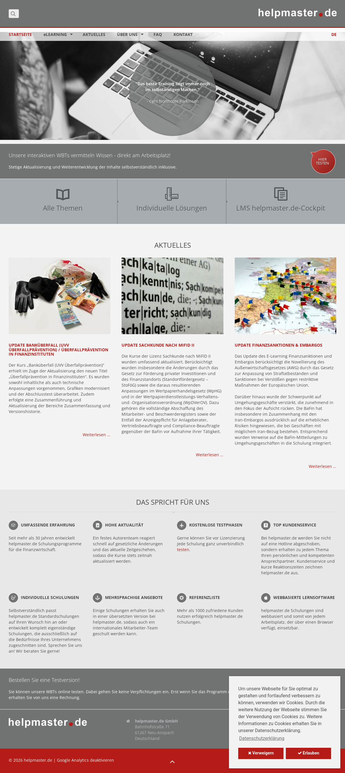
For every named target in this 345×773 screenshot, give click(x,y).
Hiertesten (322, 161)
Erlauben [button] (308, 753)
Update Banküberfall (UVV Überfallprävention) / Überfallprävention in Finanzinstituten (58, 349)
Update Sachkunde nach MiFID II (158, 345)
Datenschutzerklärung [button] (261, 738)
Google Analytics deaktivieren (85, 760)
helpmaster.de (38, 760)
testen (183, 549)
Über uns (127, 34)
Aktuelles (94, 34)
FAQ (157, 34)
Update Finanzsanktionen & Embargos (278, 345)
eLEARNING (55, 34)
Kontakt (183, 34)
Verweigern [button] (261, 753)
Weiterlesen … (96, 434)
